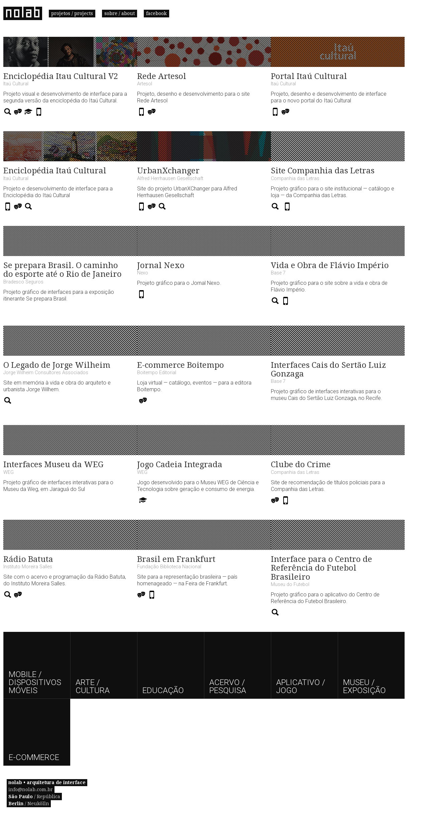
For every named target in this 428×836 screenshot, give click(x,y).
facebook (156, 13)
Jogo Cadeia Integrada (179, 464)
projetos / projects (72, 13)
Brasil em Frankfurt (176, 559)
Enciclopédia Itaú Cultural (54, 170)
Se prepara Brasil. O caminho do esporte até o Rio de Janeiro (62, 270)
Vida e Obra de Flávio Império (330, 265)
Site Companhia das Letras (322, 170)
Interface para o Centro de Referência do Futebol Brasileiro (321, 568)
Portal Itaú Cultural (309, 76)
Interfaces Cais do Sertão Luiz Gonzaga (328, 369)
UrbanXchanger (168, 170)
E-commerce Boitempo (180, 365)
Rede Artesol (161, 76)
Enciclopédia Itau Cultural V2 (60, 76)
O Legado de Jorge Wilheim (56, 365)
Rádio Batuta (28, 559)
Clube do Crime (301, 464)
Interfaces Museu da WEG (53, 464)
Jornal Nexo (161, 265)
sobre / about (119, 13)
